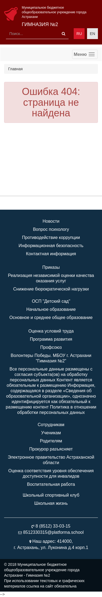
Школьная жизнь (51, 503)
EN (92, 33)
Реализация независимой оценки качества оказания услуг (51, 278)
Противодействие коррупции (51, 237)
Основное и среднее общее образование (51, 317)
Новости (51, 221)
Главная (15, 69)
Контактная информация (51, 253)
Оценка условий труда (51, 331)
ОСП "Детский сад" (51, 301)
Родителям (51, 441)
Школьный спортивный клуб (51, 495)
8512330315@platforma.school (53, 532)
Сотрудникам (51, 424)
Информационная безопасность (50, 245)
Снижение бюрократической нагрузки (51, 289)
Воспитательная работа (51, 484)
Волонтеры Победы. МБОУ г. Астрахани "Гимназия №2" (51, 358)
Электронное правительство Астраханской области (51, 460)
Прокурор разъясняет (51, 449)
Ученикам (51, 432)
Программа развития (51, 339)
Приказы (51, 267)
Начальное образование (51, 309)
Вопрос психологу (51, 229)
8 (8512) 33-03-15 (53, 526)
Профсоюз (51, 347)
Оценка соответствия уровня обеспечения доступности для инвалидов (51, 473)
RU (79, 33)
